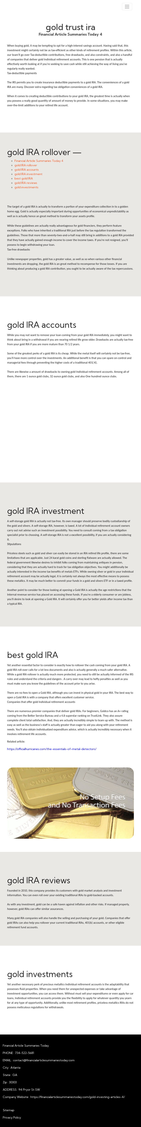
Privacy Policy (12, 1117)
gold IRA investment (28, 174)
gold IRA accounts (27, 169)
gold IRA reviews (26, 183)
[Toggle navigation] (127, 6)
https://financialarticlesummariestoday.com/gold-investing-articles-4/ (77, 1097)
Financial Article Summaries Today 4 (39, 161)
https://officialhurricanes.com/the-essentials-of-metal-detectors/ (51, 749)
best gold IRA (24, 178)
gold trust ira (70, 27)
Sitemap (8, 1110)
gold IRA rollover (26, 165)
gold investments (26, 187)
